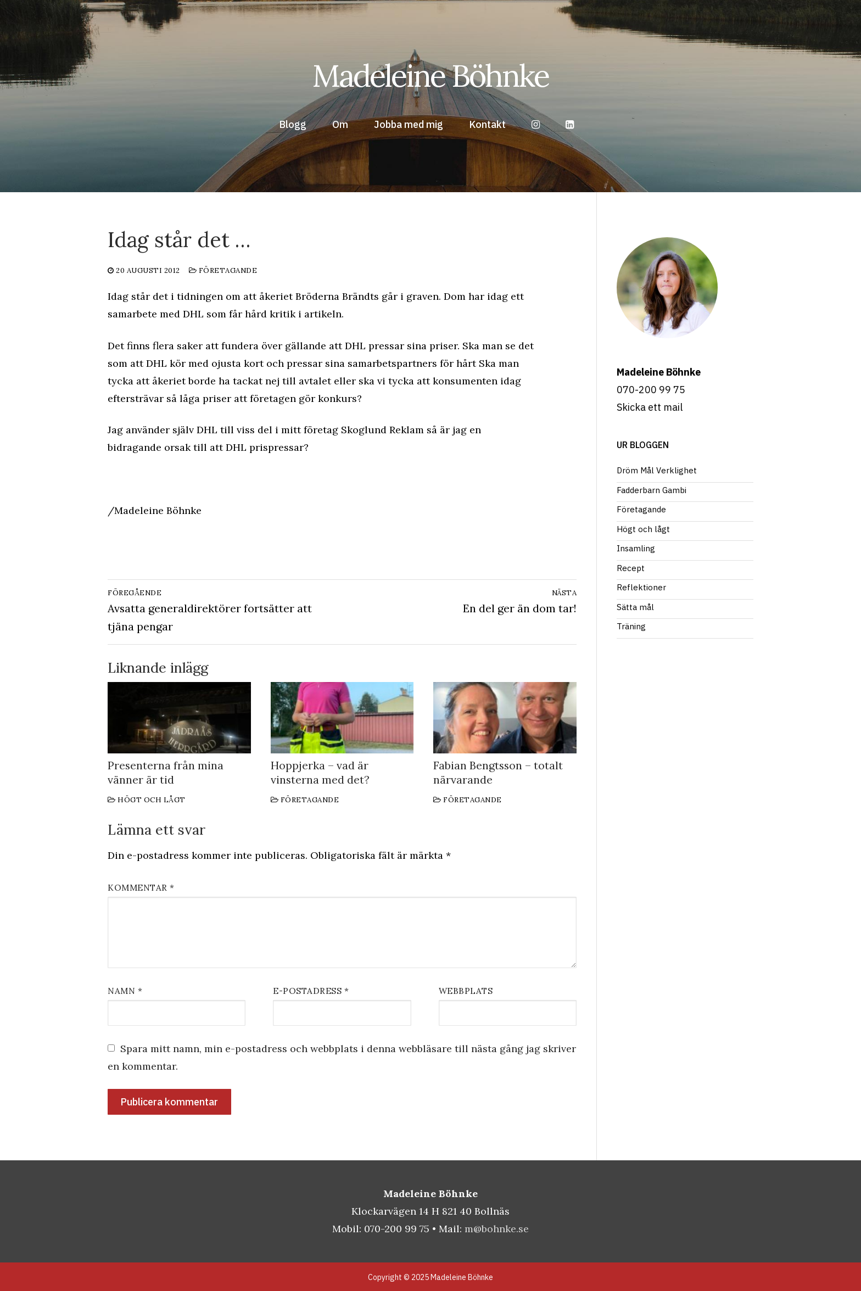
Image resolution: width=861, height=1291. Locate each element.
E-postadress (311, 991)
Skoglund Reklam (382, 429)
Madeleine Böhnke (430, 75)
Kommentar (141, 887)
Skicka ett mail (650, 407)
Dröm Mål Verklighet (657, 470)
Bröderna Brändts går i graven (367, 296)
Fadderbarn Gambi (651, 490)
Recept (631, 568)
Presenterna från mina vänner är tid (165, 772)
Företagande (223, 270)
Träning (631, 626)
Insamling (636, 548)
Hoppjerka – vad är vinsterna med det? (320, 772)
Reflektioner (641, 587)
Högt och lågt (147, 799)
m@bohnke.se (497, 1228)
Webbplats (466, 991)
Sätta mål (635, 607)
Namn (125, 991)
